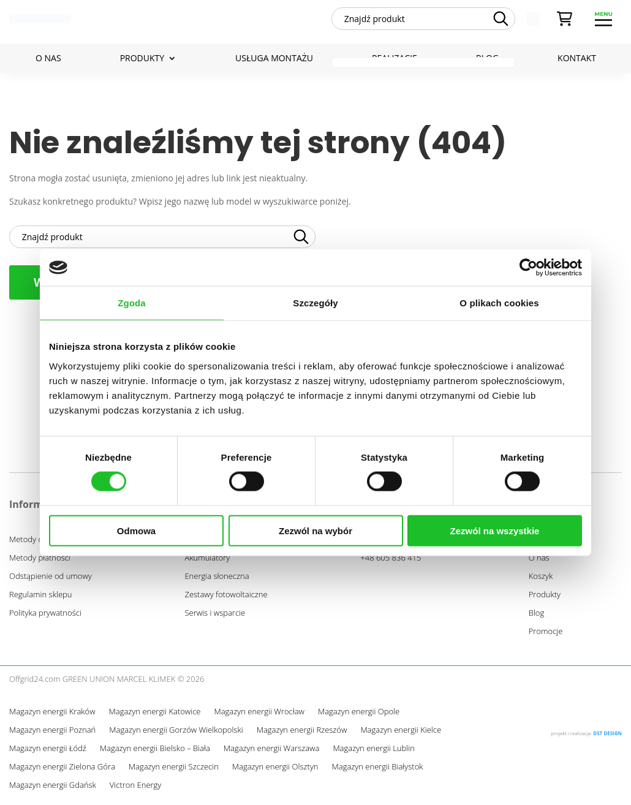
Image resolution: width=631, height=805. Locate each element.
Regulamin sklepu (40, 599)
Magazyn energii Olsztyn (275, 772)
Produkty (142, 62)
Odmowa (136, 530)
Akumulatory (207, 562)
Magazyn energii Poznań (52, 735)
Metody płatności (39, 562)
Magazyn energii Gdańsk (52, 790)
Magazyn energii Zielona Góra (62, 772)
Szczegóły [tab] (315, 303)
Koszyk (541, 581)
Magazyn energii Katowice (155, 717)
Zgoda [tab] (132, 303)
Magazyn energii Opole (358, 717)
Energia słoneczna (216, 581)
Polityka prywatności (45, 617)
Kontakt (576, 62)
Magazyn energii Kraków (52, 717)
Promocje (546, 636)
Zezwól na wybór (315, 530)
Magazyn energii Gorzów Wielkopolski (176, 735)
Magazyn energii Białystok (377, 772)
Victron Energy (135, 790)
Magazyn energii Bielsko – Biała (155, 753)
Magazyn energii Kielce (400, 735)
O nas (48, 62)
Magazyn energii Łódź (47, 753)
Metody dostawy (38, 544)
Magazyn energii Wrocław (259, 717)
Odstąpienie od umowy (50, 581)
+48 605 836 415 (390, 562)
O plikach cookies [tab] (498, 303)
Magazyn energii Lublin (373, 753)
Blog (536, 617)
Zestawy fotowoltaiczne (225, 599)
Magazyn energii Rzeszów (302, 735)
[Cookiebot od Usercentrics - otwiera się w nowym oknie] (528, 268)
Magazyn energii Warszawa (272, 753)
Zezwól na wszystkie (495, 530)
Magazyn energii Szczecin (174, 772)
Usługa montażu (274, 62)
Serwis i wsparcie (214, 617)
